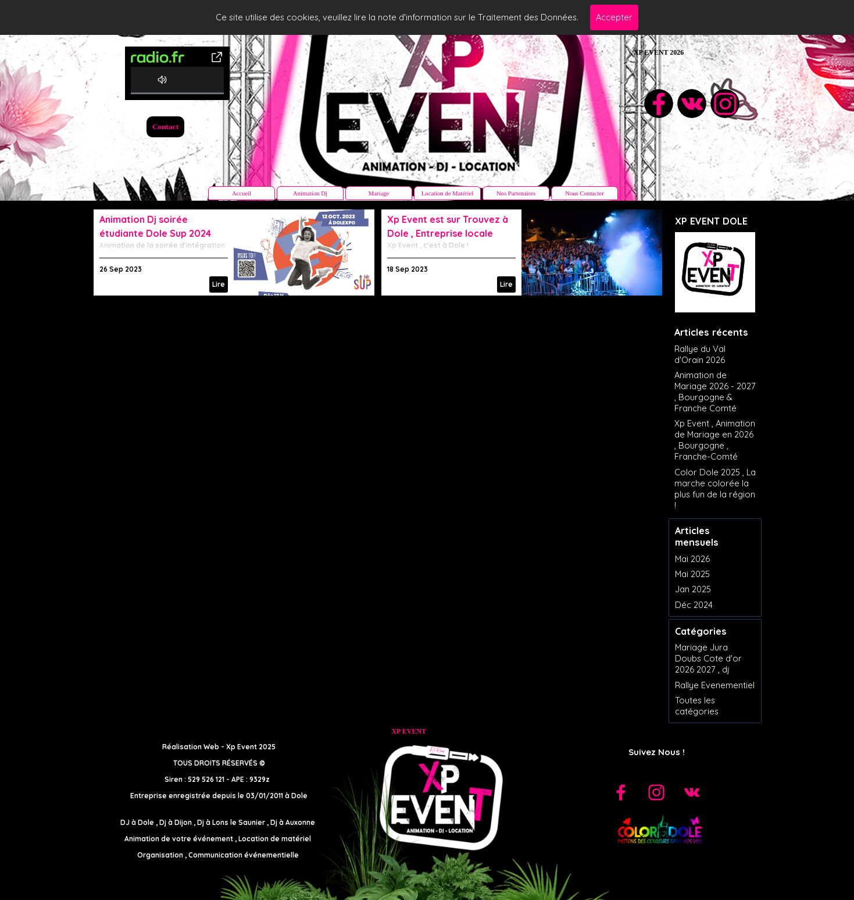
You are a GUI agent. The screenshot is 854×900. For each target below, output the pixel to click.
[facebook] (658, 103)
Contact (165, 126)
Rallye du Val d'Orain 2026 (700, 354)
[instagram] (724, 103)
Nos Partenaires (515, 193)
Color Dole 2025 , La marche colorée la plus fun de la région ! (715, 489)
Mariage (379, 193)
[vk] (691, 103)
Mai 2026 (692, 558)
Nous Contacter (584, 193)
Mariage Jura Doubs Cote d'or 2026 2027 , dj (708, 658)
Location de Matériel (447, 193)
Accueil (241, 193)
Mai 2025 (692, 573)
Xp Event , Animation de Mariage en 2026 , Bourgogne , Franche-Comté (714, 440)
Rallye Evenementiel (715, 685)
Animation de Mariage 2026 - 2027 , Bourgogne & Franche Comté (715, 391)
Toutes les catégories (697, 706)
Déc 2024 (694, 604)
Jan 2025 (693, 589)
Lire (218, 284)
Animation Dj (310, 193)
